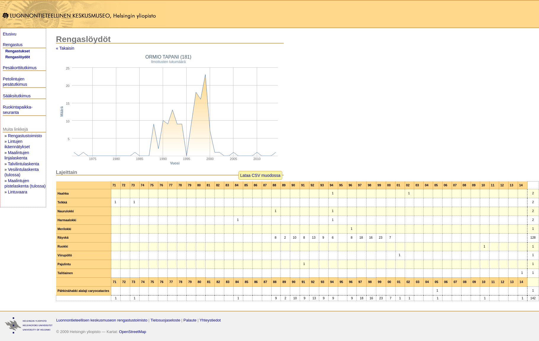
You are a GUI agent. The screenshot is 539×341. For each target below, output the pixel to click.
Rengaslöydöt (17, 57)
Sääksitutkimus (16, 95)
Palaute (189, 320)
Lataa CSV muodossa (260, 175)
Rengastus (12, 44)
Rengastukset (17, 51)
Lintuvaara (17, 192)
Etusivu (9, 34)
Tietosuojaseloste (165, 320)
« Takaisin (65, 48)
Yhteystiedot (210, 320)
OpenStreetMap (132, 331)
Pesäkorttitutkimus (19, 67)
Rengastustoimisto (25, 135)
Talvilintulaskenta (23, 163)
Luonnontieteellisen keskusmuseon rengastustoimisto (101, 320)
